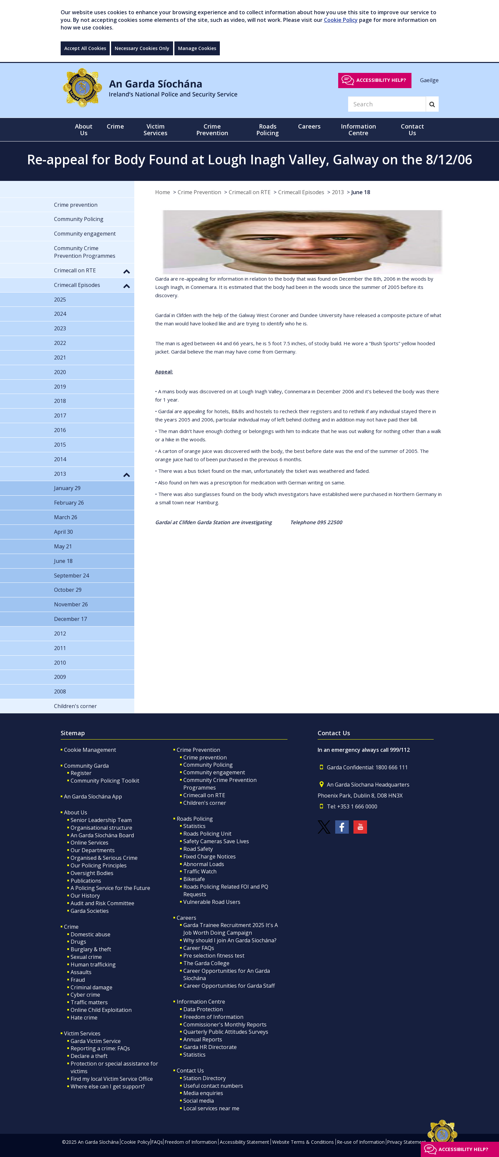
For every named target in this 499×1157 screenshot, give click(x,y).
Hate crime (84, 1017)
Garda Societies (90, 910)
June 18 (360, 192)
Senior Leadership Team (101, 820)
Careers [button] (309, 126)
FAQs (157, 1142)
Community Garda (86, 765)
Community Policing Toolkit (105, 780)
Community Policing (208, 764)
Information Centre (201, 1001)
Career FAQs (198, 948)
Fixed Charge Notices (209, 856)
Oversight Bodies (92, 873)
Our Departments (93, 850)
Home (162, 192)
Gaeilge (429, 79)
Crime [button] (115, 126)
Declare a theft (89, 1056)
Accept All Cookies (85, 48)
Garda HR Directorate (210, 1047)
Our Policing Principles (99, 865)
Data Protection (203, 1009)
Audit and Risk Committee (102, 903)
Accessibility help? (381, 80)
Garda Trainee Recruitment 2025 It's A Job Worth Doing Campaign (230, 928)
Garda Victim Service (96, 1041)
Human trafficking (93, 964)
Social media (198, 1100)
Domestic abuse (90, 934)
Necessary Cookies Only (142, 48)
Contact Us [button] (412, 129)
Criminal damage (91, 987)
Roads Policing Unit (207, 833)
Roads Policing (195, 818)
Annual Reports (202, 1039)
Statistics (194, 826)
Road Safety (198, 849)
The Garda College (206, 963)
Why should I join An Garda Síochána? (230, 940)
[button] (126, 271)
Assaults (81, 972)
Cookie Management (90, 749)
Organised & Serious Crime (104, 857)
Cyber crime (85, 994)
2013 (338, 192)
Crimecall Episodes (301, 192)
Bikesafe (194, 879)
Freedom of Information (213, 1016)
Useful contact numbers (213, 1085)
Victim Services (82, 1033)
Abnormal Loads (203, 864)
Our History (85, 895)
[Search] (387, 104)
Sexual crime (86, 957)
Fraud (78, 979)
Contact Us (190, 1070)
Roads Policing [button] (267, 129)
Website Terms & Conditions (303, 1142)
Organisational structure (101, 827)
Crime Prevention (199, 192)
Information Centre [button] (358, 129)
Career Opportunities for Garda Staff (229, 985)
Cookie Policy (341, 20)
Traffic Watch (200, 871)
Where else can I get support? (108, 1086)
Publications (86, 880)
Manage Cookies (197, 48)
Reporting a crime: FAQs (100, 1048)
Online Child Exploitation (101, 1010)
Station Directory (204, 1078)
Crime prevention (205, 757)
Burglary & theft (91, 949)
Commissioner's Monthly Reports (225, 1024)
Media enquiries (203, 1093)
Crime (71, 926)
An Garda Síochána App (93, 796)
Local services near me (211, 1108)
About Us (75, 812)
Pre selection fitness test (213, 955)
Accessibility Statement (244, 1142)
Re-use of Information (361, 1142)
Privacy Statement (406, 1142)
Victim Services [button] (155, 129)
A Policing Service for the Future (110, 888)
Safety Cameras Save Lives (216, 841)
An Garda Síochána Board (102, 835)
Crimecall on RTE (250, 192)
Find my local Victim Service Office (112, 1078)
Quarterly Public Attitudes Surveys (225, 1031)
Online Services (89, 842)
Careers (186, 917)
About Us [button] (84, 129)
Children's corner (204, 802)
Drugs (78, 941)
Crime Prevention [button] (212, 129)
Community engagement (214, 772)
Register (81, 773)
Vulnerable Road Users (211, 902)
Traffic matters (89, 1002)
